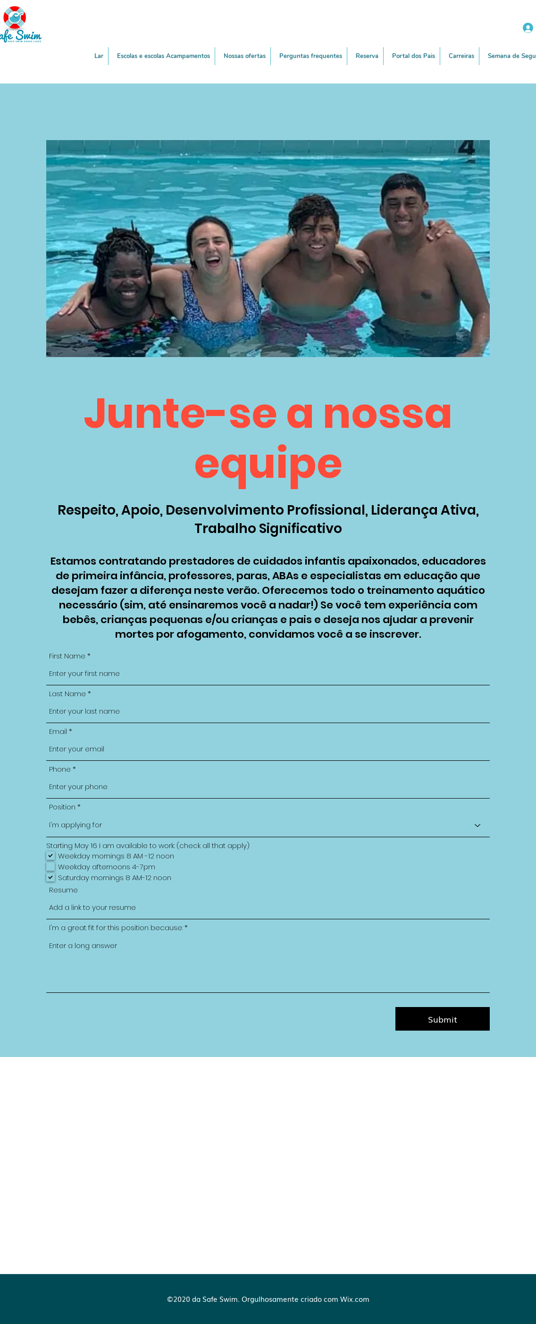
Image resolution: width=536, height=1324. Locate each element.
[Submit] (442, 1019)
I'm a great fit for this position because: (116, 927)
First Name (67, 655)
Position (62, 806)
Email (58, 731)
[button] (245, 56)
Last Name (67, 693)
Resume (63, 889)
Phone (60, 769)
